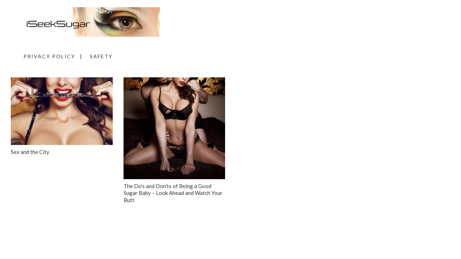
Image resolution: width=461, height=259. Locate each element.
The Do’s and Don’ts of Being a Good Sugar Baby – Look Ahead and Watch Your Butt (173, 193)
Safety (101, 56)
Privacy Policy (49, 56)
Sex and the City (30, 152)
